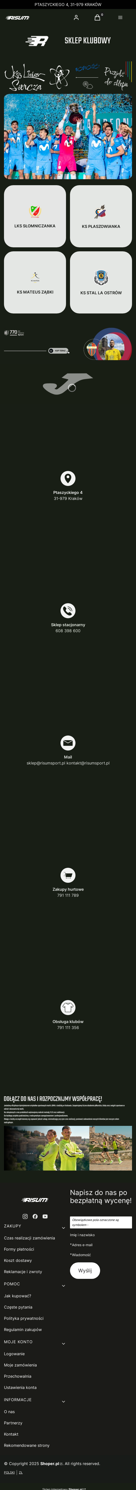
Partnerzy (13, 1422)
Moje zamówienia (20, 1364)
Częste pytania (18, 1307)
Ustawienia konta (20, 1387)
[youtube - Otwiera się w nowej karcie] (45, 1216)
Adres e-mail (82, 1244)
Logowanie (14, 1353)
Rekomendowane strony (27, 1445)
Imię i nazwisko (82, 1235)
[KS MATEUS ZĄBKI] (35, 282)
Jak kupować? (17, 1295)
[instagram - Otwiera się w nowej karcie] (25, 1216)
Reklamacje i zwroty (23, 1271)
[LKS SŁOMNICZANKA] (35, 216)
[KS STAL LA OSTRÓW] (101, 282)
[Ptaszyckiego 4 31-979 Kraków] (68, 486)
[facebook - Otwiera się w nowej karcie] (35, 1216)
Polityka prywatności (24, 1318)
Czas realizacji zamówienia (29, 1237)
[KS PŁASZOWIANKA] (101, 216)
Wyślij (85, 1271)
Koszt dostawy (18, 1260)
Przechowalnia (17, 1376)
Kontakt (11, 1434)
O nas (9, 1411)
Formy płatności (19, 1249)
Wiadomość (81, 1254)
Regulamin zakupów (23, 1329)
